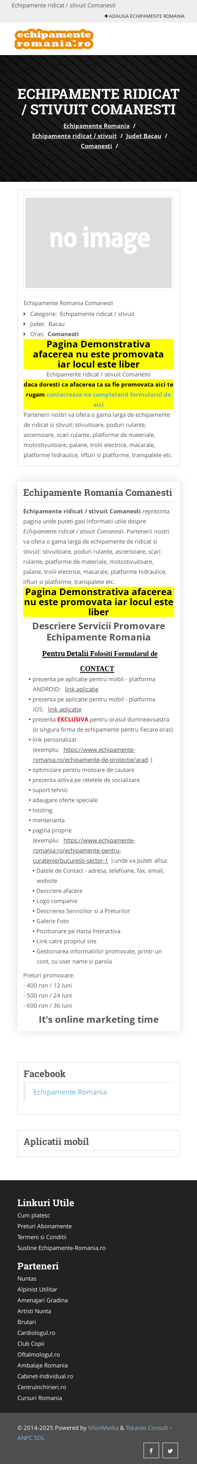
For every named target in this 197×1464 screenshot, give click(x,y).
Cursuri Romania (39, 1397)
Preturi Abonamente (44, 1225)
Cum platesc (33, 1215)
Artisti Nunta (34, 1310)
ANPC (25, 1438)
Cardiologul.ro (36, 1332)
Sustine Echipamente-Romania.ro (61, 1247)
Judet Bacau (143, 136)
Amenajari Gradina (42, 1300)
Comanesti (96, 146)
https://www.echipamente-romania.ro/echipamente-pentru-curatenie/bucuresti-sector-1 (84, 850)
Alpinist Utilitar (37, 1289)
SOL (39, 1438)
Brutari (26, 1321)
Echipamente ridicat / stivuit (74, 136)
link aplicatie (81, 689)
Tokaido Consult (147, 1427)
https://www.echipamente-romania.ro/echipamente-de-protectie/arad (90, 754)
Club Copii (31, 1343)
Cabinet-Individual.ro (45, 1375)
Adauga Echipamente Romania (144, 16)
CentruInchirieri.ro (41, 1386)
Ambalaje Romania (42, 1365)
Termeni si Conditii (42, 1236)
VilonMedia (103, 1427)
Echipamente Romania (96, 125)
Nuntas (26, 1278)
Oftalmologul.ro (38, 1354)
